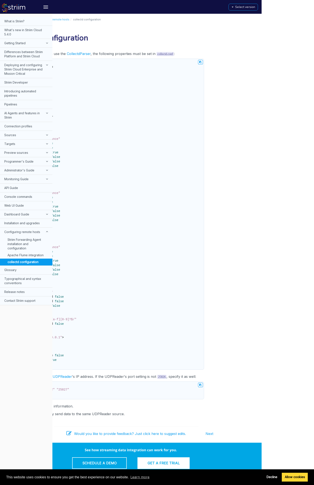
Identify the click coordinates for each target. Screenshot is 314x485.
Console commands (18, 196)
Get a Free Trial (216, 463)
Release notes (14, 292)
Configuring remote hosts (26, 231)
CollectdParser (131, 54)
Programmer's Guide (26, 161)
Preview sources (26, 152)
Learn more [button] (139, 477)
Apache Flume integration (26, 255)
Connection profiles (18, 126)
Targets (26, 143)
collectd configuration (23, 262)
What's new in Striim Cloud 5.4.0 (23, 32)
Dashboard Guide (26, 214)
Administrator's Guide (26, 170)
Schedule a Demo (151, 463)
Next (262, 434)
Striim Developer (16, 82)
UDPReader (114, 376)
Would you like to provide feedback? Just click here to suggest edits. (178, 434)
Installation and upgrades (22, 223)
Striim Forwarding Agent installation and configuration (24, 244)
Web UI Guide (14, 205)
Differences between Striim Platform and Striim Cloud (23, 54)
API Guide (11, 188)
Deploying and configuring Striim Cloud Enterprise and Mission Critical (26, 69)
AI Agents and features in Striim (26, 115)
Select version (296, 7)
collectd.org (79, 406)
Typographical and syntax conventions (22, 281)
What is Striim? (14, 21)
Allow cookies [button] (295, 477)
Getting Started (26, 43)
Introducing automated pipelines (20, 93)
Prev (61, 434)
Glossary (10, 270)
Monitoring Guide (26, 179)
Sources (26, 135)
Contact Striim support (19, 300)
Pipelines (10, 104)
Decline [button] (272, 477)
